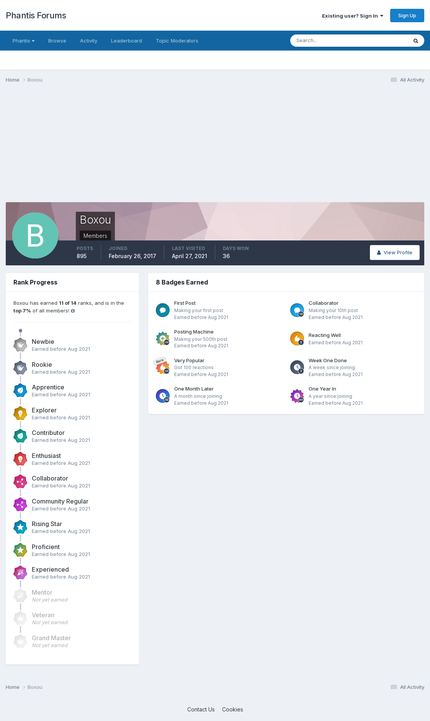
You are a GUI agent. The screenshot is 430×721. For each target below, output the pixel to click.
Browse (57, 41)
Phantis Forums (36, 15)
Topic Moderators (177, 41)
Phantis (23, 41)
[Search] (324, 40)
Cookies (232, 709)
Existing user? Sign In (352, 16)
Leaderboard (126, 41)
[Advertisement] (145, 148)
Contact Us (201, 709)
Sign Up (407, 15)
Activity (88, 41)
